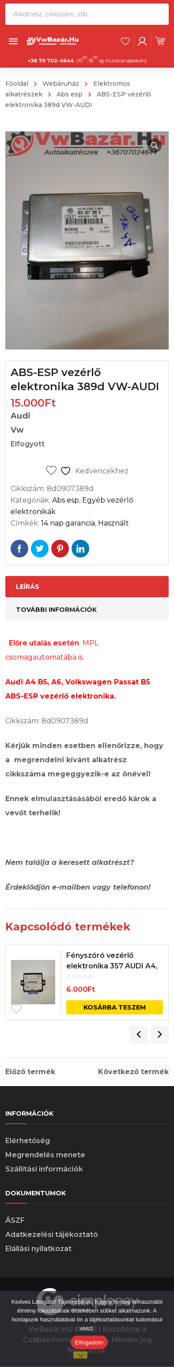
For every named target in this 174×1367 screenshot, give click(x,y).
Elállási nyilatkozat (38, 1248)
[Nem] (80, 1355)
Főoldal (16, 84)
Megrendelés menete (45, 1155)
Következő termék (133, 1071)
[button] (155, 145)
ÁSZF (15, 1220)
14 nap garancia (68, 523)
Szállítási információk (44, 1169)
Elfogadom (89, 1342)
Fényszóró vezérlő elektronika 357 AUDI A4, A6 (112, 966)
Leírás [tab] (27, 587)
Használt (113, 523)
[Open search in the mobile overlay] (86, 14)
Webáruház (60, 84)
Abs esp (70, 94)
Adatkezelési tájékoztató (51, 1234)
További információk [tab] (56, 610)
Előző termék (30, 1071)
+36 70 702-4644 (50, 61)
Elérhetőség (27, 1141)
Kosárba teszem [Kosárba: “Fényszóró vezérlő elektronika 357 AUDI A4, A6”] (114, 1007)
